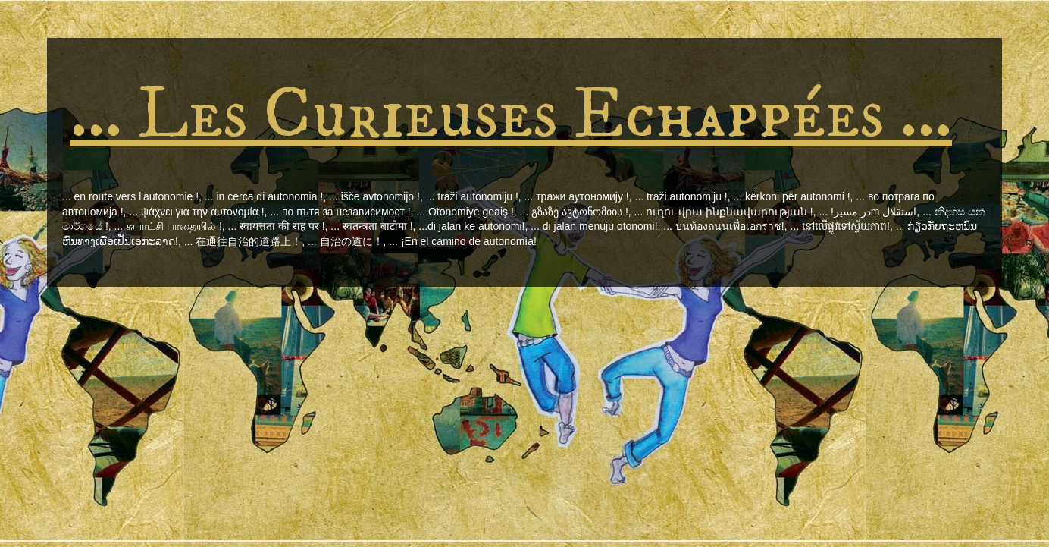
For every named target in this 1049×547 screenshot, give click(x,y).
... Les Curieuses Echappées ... (511, 115)
